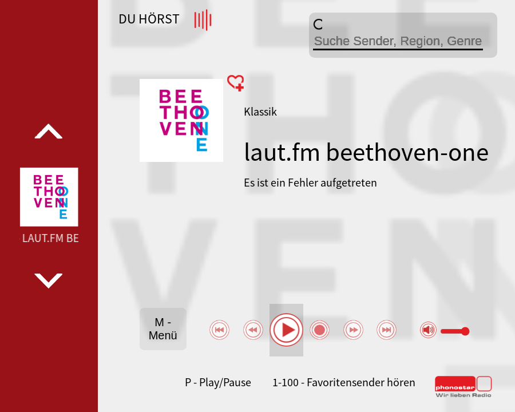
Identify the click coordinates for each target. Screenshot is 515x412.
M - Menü (163, 329)
